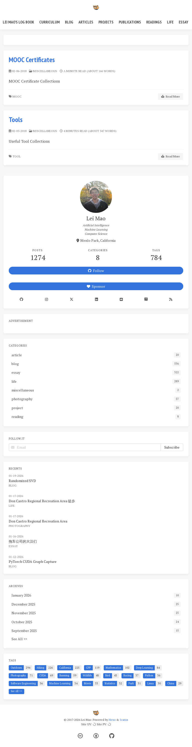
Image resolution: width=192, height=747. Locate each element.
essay (13, 546)
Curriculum (49, 21)
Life (170, 21)
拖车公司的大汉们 (23, 541)
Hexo (112, 720)
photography (19, 526)
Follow (96, 270)
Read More (170, 96)
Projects (106, 21)
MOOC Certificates (32, 59)
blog (12, 485)
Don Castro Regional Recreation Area (38, 521)
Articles (85, 21)
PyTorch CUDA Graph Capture (32, 561)
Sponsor (96, 286)
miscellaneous (45, 71)
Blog (69, 21)
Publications (130, 21)
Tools (15, 119)
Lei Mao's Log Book (18, 21)
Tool (16, 156)
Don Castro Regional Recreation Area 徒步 (42, 500)
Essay (183, 21)
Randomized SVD (22, 480)
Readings (154, 21)
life (12, 505)
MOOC (17, 96)
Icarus (124, 720)
